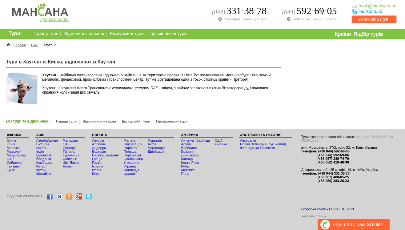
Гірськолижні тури (168, 33)
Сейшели (14, 162)
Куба (185, 166)
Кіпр (95, 174)
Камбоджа (44, 162)
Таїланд (69, 151)
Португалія (132, 155)
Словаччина (133, 159)
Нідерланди (133, 144)
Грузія (97, 162)
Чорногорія (157, 148)
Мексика (188, 170)
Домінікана (190, 155)
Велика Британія (105, 155)
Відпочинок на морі (84, 33)
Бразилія (188, 151)
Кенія (11, 144)
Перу (185, 174)
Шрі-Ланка (71, 162)
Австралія (248, 140)
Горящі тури (46, 33)
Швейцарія (156, 151)
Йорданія (43, 159)
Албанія (98, 144)
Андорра (99, 148)
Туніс (11, 170)
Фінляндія (131, 170)
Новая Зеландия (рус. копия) (263, 144)
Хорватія (155, 140)
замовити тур (373, 19)
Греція (97, 159)
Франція (130, 174)
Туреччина (71, 155)
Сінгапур (70, 148)
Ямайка (221, 144)
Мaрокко (13, 148)
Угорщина (131, 162)
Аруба (186, 144)
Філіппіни (70, 159)
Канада (187, 159)
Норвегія (131, 148)
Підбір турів (368, 34)
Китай (41, 170)
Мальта (129, 140)
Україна (130, 166)
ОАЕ (66, 144)
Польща (130, 151)
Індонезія (43, 155)
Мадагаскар (16, 155)
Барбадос (189, 148)
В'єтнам (42, 144)
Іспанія (97, 166)
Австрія (98, 140)
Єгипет (12, 140)
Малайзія (43, 174)
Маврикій (14, 151)
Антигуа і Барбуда (195, 140)
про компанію (54, 19)
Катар (41, 166)
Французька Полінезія (257, 148)
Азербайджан (47, 140)
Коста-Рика (190, 162)
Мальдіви (70, 140)
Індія (40, 151)
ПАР (34, 45)
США (219, 140)
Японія (68, 166)
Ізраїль (41, 148)
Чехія (152, 144)
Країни (343, 34)
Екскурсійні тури (127, 33)
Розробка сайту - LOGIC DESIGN (327, 209)
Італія (96, 170)
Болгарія (99, 151)
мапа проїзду (325, 19)
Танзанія (14, 166)
